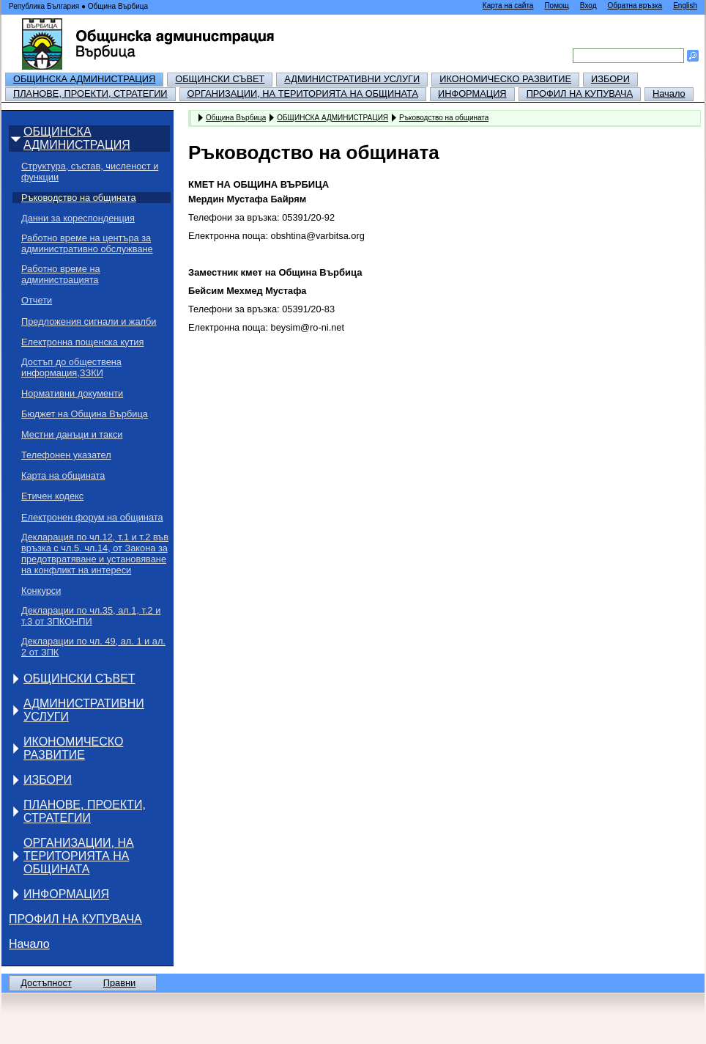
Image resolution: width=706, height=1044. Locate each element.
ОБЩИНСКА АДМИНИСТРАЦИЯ (84, 78)
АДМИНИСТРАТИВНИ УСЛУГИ (352, 78)
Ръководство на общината (78, 197)
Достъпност (46, 982)
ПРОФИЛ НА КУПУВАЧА (580, 93)
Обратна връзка (634, 5)
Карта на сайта (508, 5)
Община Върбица (236, 117)
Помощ (556, 5)
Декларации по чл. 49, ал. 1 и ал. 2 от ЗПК (93, 647)
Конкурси (41, 590)
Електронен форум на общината (92, 517)
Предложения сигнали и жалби (88, 321)
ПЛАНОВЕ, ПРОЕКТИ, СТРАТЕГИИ (90, 93)
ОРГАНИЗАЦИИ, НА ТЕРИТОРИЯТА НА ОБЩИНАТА (302, 93)
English (685, 5)
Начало (669, 93)
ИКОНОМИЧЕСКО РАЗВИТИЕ (505, 78)
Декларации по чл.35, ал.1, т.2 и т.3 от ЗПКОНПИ (90, 616)
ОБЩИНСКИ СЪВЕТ (219, 78)
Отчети (36, 300)
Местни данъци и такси (71, 434)
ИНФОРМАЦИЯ (472, 93)
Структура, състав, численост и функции (89, 172)
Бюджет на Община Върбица (84, 413)
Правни (119, 982)
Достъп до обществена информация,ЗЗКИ (71, 367)
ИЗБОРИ (610, 78)
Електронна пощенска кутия (82, 342)
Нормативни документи (72, 393)
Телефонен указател (66, 454)
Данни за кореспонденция (78, 218)
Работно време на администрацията (60, 274)
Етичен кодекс (52, 495)
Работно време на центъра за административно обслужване (87, 243)
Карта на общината (63, 475)
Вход (588, 5)
